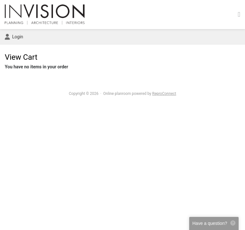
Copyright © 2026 (84, 93)
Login (14, 37)
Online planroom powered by (139, 93)
